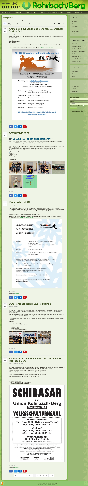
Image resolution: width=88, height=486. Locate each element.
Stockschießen (52, 12)
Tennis (35, 12)
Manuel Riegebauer (13, 34)
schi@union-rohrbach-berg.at (46, 47)
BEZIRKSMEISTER (19, 133)
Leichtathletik (18, 12)
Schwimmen (78, 12)
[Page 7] (34, 475)
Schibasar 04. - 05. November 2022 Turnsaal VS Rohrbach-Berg (35, 359)
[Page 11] (47, 475)
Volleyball (69, 12)
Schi (10, 12)
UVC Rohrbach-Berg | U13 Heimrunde (30, 304)
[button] (55, 23)
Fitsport (27, 12)
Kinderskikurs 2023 (20, 202)
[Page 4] (26, 475)
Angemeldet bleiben (76, 106)
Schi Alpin (20, 34)
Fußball (4, 12)
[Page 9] (40, 475)
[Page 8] (37, 475)
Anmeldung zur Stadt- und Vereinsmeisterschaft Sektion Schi (36, 30)
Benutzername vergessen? (79, 110)
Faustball (42, 12)
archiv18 (17, 293)
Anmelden (73, 108)
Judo (61, 12)
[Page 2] (21, 475)
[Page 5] (29, 475)
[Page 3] (23, 475)
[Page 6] (32, 475)
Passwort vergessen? (77, 111)
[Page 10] (43, 475)
